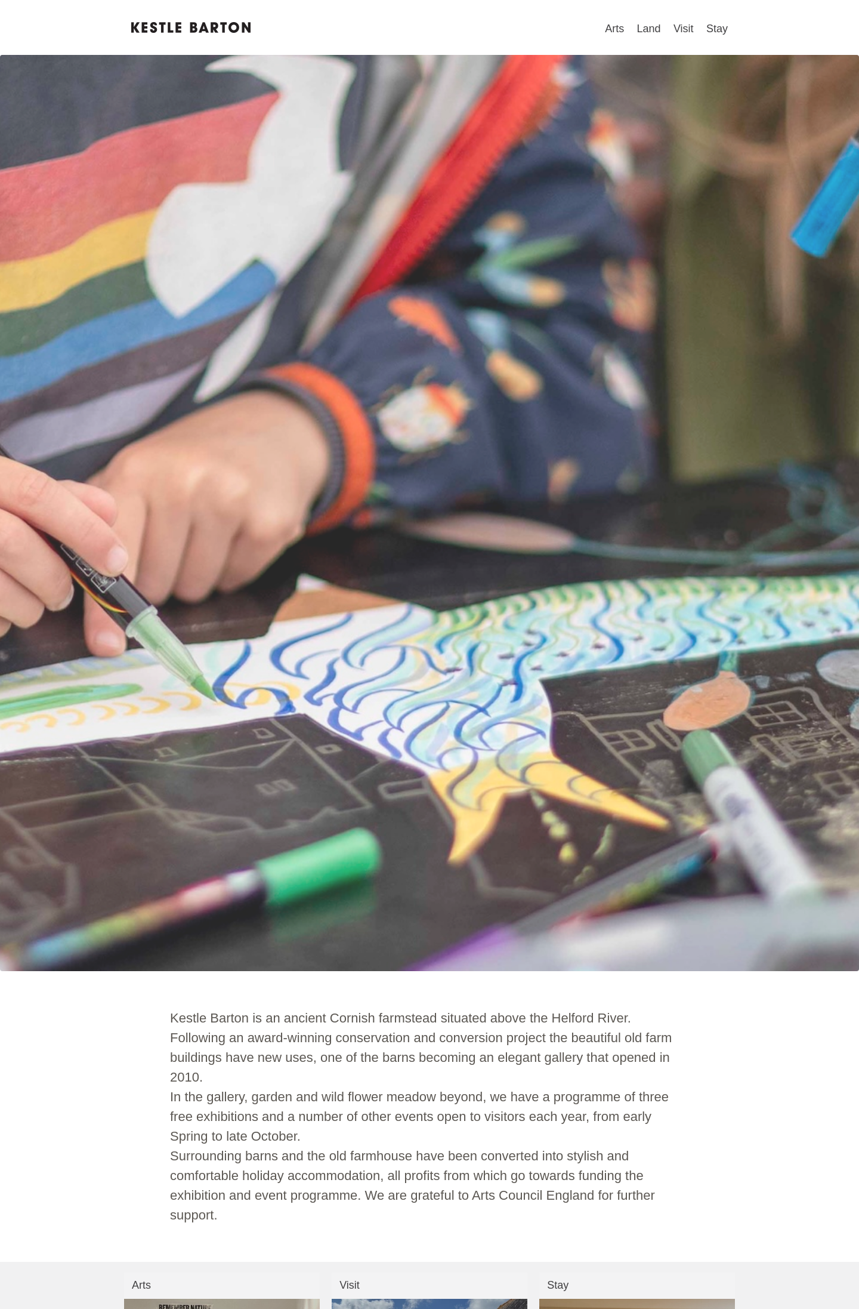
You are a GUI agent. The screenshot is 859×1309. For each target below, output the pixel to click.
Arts (614, 29)
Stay (717, 29)
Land (649, 29)
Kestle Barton (191, 27)
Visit (683, 29)
